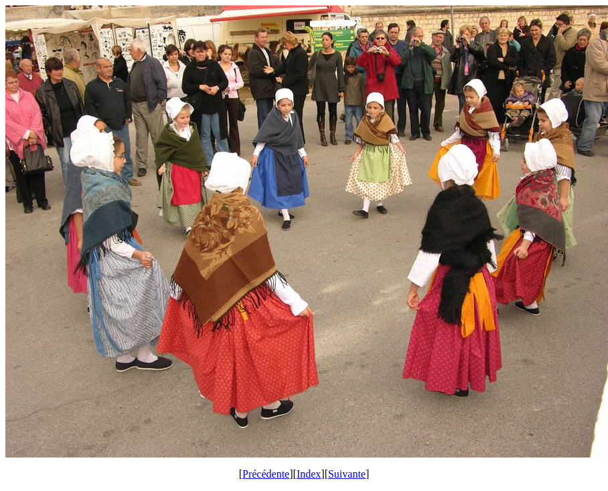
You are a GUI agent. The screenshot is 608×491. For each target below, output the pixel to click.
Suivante (347, 474)
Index (309, 474)
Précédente (265, 474)
